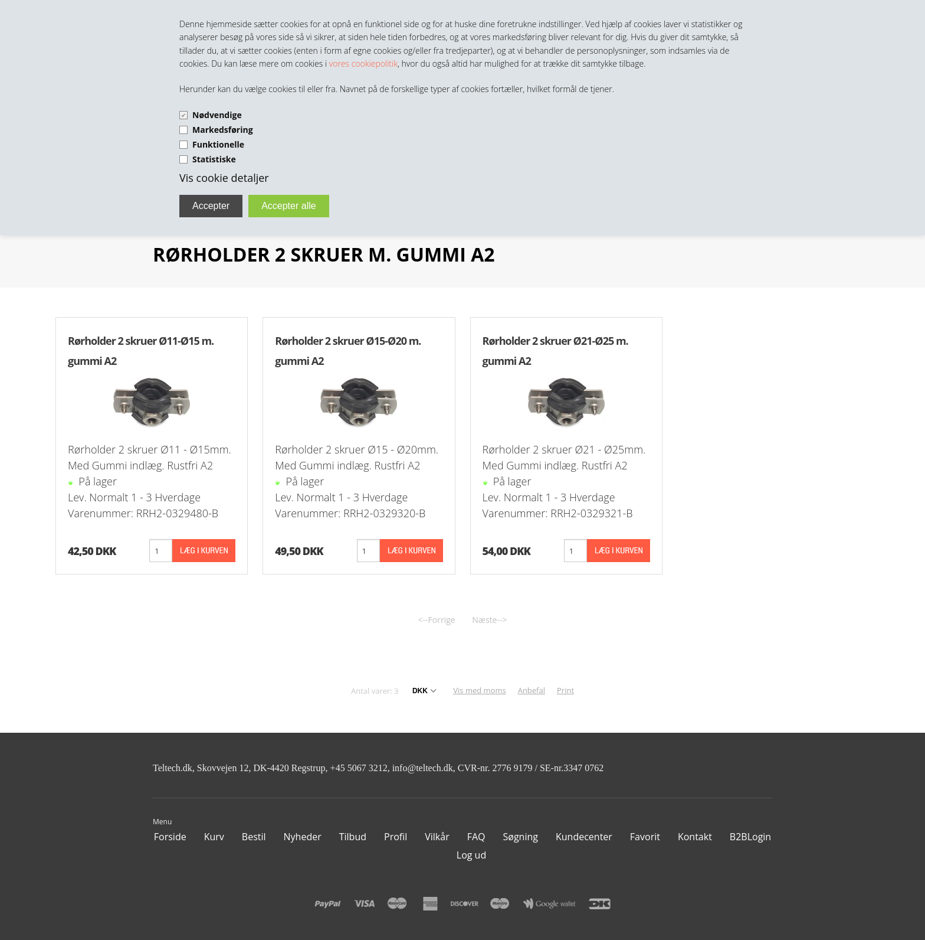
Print (565, 690)
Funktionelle (218, 144)
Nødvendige (217, 114)
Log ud (471, 854)
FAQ (476, 836)
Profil (395, 836)
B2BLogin (750, 836)
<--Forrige (436, 619)
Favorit (645, 836)
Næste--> (489, 619)
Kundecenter (584, 836)
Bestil (254, 836)
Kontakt (695, 836)
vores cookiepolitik (363, 63)
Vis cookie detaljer (224, 178)
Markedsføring (222, 129)
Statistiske (214, 159)
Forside (170, 836)
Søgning (520, 836)
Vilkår (437, 836)
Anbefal (531, 690)
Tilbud (352, 836)
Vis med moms (479, 690)
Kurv (214, 836)
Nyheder (303, 836)
